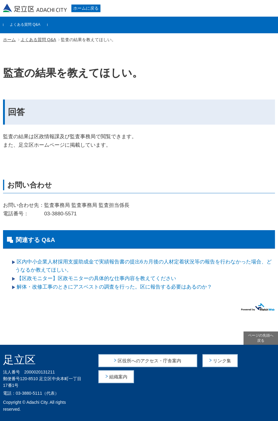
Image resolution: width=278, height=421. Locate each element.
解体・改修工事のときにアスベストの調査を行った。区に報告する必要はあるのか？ (114, 287)
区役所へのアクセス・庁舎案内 (150, 360)
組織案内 (118, 376)
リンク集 (222, 360)
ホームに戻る (86, 8)
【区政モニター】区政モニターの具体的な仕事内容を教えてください (96, 278)
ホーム (9, 39)
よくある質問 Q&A (25, 24)
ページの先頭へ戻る (260, 338)
